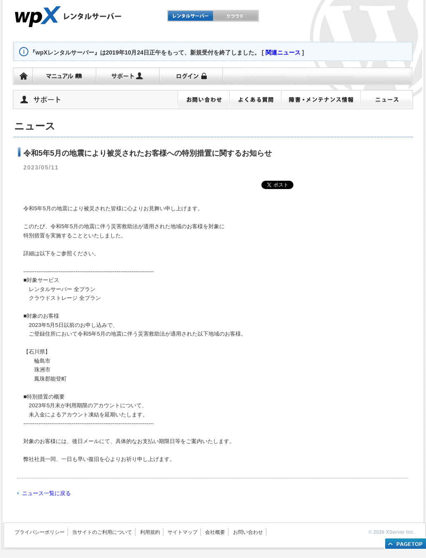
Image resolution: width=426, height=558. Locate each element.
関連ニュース (283, 52)
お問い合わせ (248, 532)
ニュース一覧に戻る (46, 493)
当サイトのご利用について (102, 532)
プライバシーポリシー (40, 532)
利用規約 (150, 532)
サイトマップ (183, 532)
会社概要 (215, 532)
